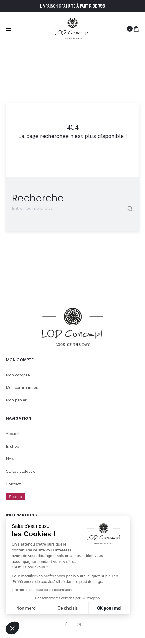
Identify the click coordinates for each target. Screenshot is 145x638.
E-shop (12, 446)
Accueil (12, 434)
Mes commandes (22, 387)
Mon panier (16, 400)
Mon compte (18, 375)
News (11, 459)
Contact (13, 484)
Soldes (15, 497)
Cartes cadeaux (20, 471)
